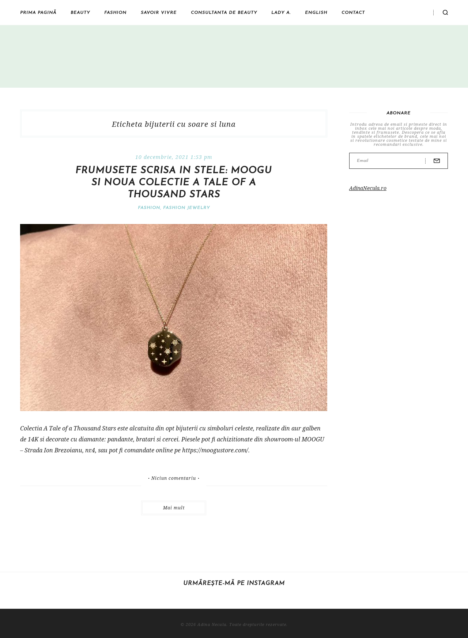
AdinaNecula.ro (367, 188)
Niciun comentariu (173, 478)
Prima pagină (38, 13)
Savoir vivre (159, 13)
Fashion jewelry (186, 208)
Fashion (115, 13)
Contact (353, 13)
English (316, 13)
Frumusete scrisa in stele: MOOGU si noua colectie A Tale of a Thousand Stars (173, 183)
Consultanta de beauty (224, 13)
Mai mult (174, 508)
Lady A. (281, 13)
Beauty (80, 13)
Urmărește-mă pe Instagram (234, 583)
